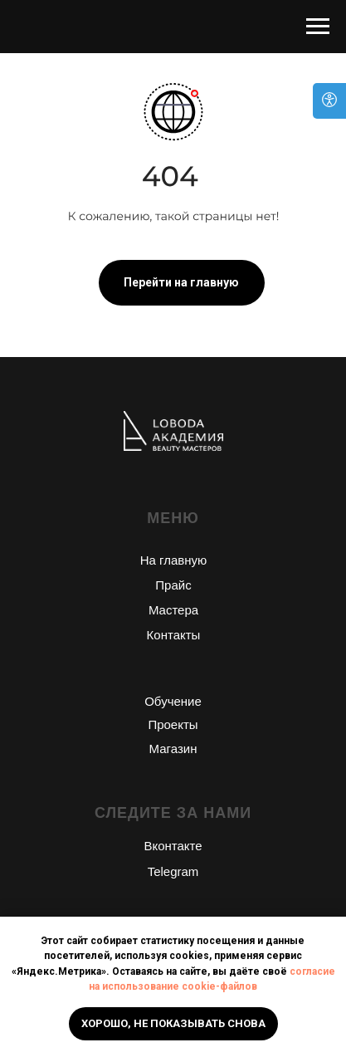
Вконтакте (173, 846)
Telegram (173, 871)
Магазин (173, 748)
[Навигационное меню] (317, 26)
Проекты (172, 724)
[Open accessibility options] (329, 101)
